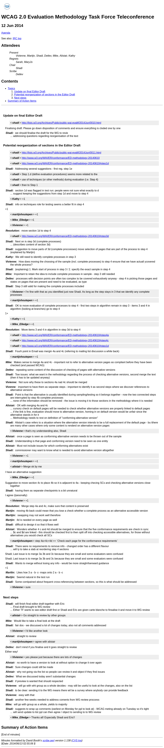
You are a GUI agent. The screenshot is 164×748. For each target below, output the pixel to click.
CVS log (77, 740)
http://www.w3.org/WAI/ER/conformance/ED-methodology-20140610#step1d (65, 163)
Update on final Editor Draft (29, 91)
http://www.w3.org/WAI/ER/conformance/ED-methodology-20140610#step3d (65, 236)
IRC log (17, 38)
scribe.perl (49, 740)
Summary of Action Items (22, 100)
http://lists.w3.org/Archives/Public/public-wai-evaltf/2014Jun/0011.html (61, 152)
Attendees (10, 45)
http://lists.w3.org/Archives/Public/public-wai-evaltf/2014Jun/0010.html (61, 122)
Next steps (20, 97)
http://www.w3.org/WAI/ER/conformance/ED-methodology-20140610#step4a (65, 335)
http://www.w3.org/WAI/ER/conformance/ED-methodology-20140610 (61, 158)
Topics (11, 88)
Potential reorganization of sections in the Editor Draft (44, 94)
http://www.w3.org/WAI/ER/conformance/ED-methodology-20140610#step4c (65, 340)
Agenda (5, 32)
